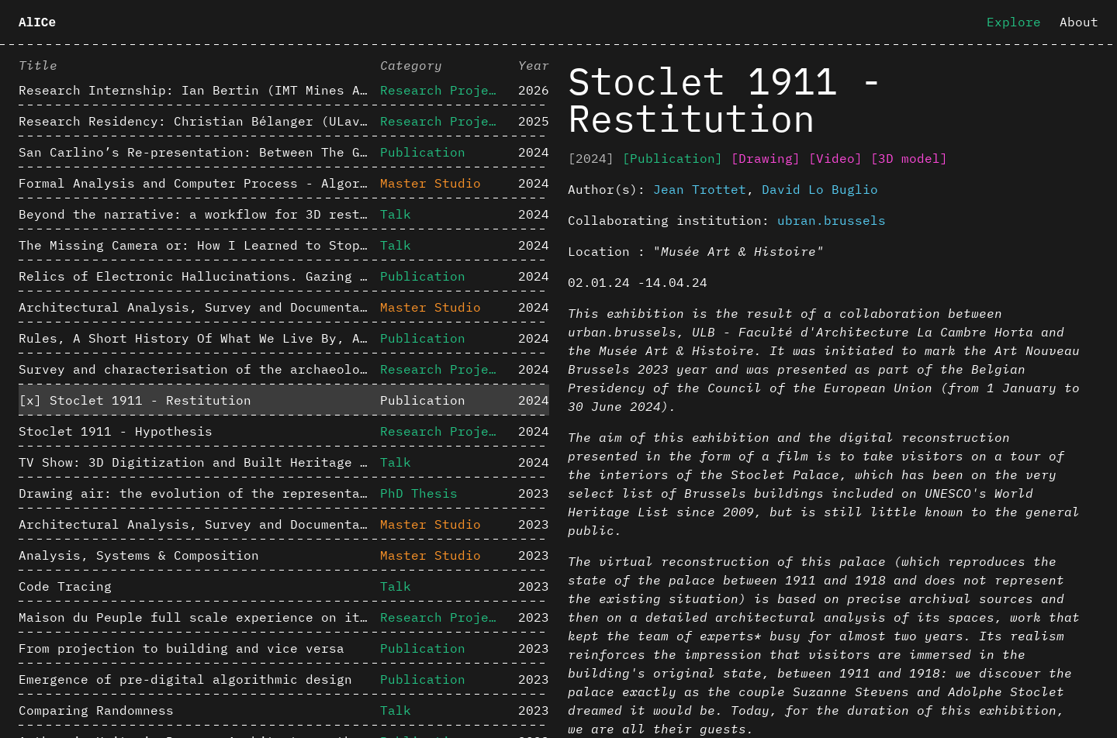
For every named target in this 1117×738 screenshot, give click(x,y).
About (1079, 21)
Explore (1014, 21)
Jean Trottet (699, 189)
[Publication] (672, 158)
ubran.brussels (831, 220)
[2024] (591, 158)
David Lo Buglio (820, 189)
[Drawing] (766, 158)
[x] (30, 400)
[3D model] (909, 158)
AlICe (37, 23)
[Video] (835, 158)
